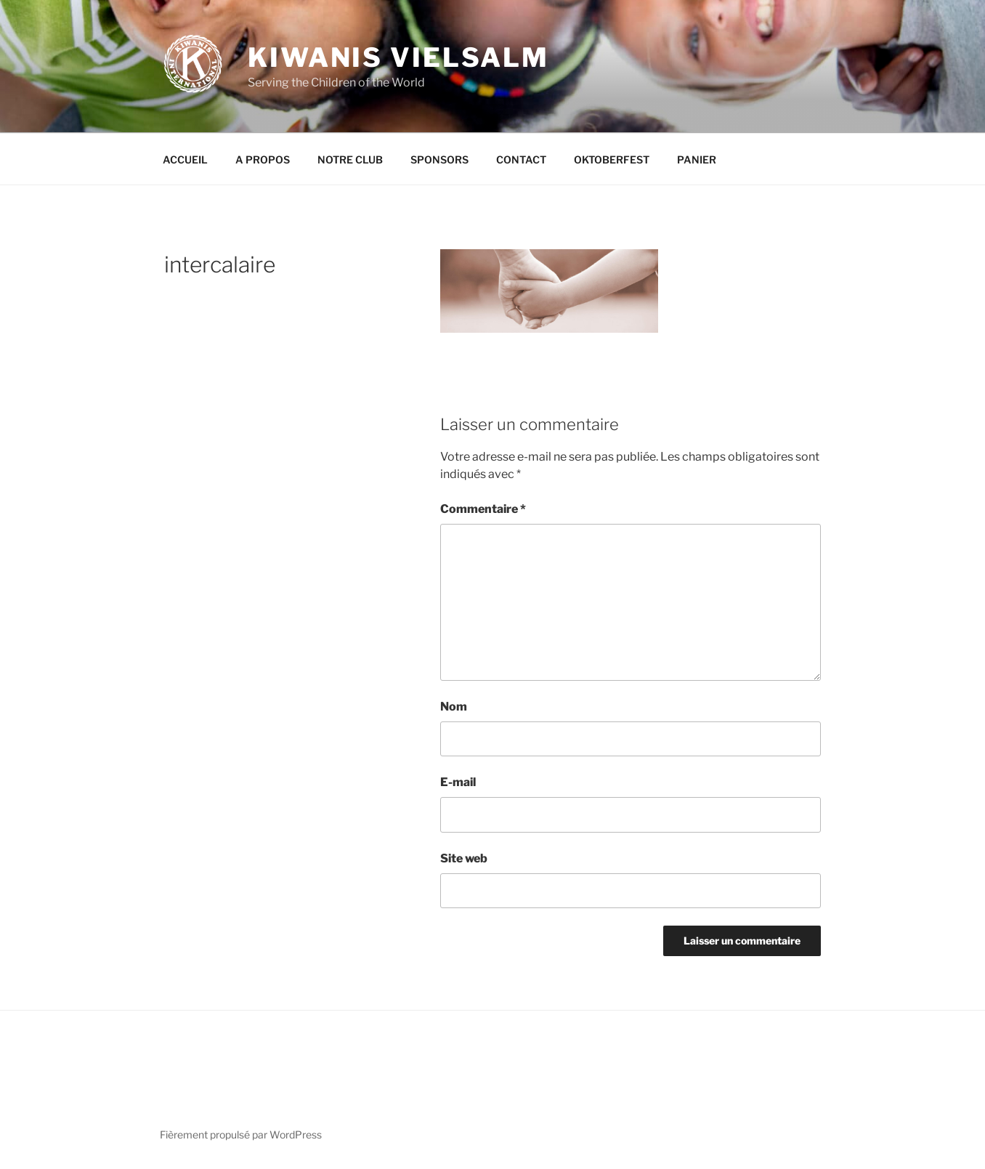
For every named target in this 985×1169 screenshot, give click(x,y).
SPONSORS (439, 159)
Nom (453, 706)
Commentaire (483, 509)
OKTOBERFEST (611, 159)
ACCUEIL (185, 159)
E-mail (458, 782)
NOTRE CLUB (350, 159)
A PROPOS (262, 159)
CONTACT (521, 159)
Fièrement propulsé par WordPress (241, 1134)
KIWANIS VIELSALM (398, 57)
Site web (463, 858)
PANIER (696, 159)
